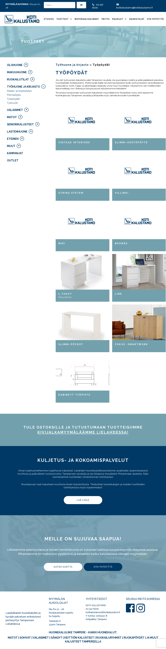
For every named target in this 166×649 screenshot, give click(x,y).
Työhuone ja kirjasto (23, 86)
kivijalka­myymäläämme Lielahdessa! (83, 432)
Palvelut (117, 18)
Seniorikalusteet (20, 124)
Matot (12, 117)
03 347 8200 (92, 609)
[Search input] (59, 5)
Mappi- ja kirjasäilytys (19, 90)
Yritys (105, 18)
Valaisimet (15, 110)
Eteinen (13, 138)
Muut (11, 146)
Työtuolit (12, 102)
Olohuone (15, 65)
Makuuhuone (17, 72)
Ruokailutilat (18, 79)
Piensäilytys (14, 94)
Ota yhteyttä (155, 18)
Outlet (12, 160)
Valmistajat (136, 18)
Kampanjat (15, 153)
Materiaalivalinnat (87, 18)
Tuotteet (62, 18)
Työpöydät (13, 98)
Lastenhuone (17, 131)
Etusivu (49, 18)
